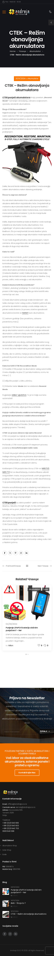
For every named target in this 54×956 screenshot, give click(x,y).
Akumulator (35, 51)
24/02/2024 (15, 900)
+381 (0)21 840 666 (10, 823)
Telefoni (6, 820)
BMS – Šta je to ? (18, 903)
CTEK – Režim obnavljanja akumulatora (28, 914)
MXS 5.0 (45, 468)
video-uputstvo (19, 395)
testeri (25, 312)
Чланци (22, 51)
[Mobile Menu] (4, 12)
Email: (4, 804)
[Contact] (50, 12)
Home (13, 51)
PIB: (3, 866)
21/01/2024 (21, 78)
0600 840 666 (8, 831)
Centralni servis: (8, 807)
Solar (45, 589)
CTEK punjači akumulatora (16, 97)
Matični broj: (7, 869)
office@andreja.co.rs (17, 804)
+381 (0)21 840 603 (10, 825)
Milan (10, 645)
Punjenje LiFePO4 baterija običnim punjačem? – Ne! (22, 629)
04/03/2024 (11, 624)
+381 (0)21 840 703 (10, 828)
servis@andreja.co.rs (25, 807)
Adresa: (5, 810)
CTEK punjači (9, 502)
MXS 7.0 (6, 472)
